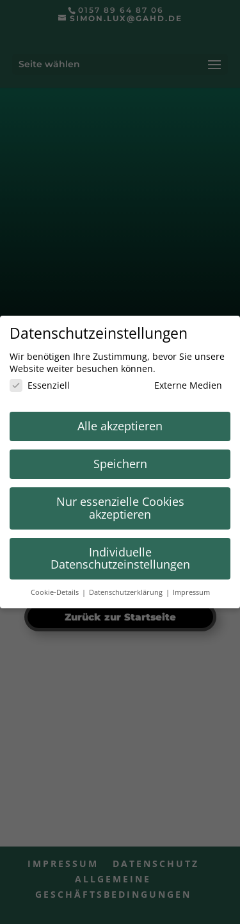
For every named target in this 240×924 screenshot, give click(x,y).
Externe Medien (179, 385)
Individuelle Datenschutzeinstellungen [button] (120, 558)
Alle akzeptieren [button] (120, 426)
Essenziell (40, 385)
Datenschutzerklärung (126, 592)
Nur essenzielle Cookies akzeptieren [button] (120, 508)
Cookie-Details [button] (56, 592)
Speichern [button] (120, 463)
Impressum (191, 592)
